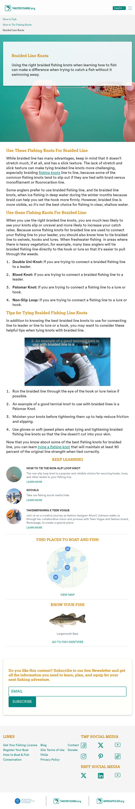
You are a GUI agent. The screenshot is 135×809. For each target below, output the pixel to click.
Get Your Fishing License (20, 745)
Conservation (12, 759)
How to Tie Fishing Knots (17, 24)
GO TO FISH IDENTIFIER (67, 642)
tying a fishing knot (54, 447)
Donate (73, 749)
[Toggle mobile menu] (130, 8)
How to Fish (9, 19)
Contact (73, 745)
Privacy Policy (50, 759)
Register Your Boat (15, 749)
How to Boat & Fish (16, 754)
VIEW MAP (68, 594)
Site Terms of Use (52, 749)
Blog (43, 745)
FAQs (44, 754)
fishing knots (49, 173)
